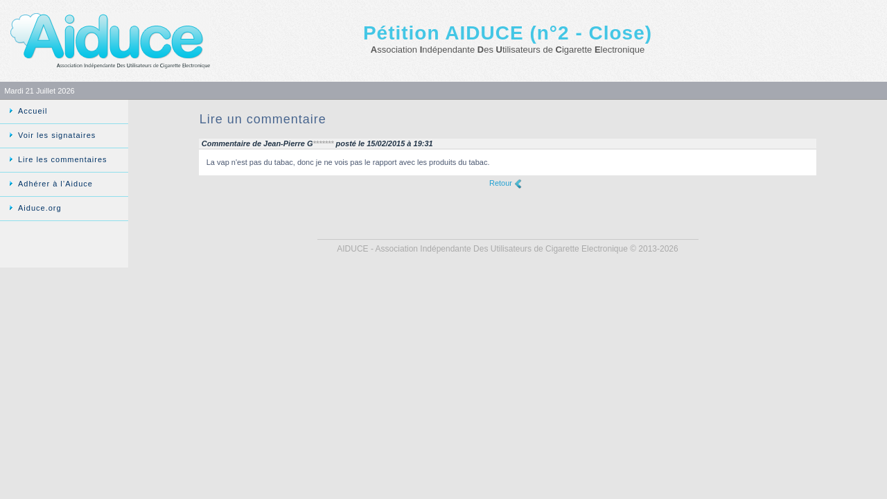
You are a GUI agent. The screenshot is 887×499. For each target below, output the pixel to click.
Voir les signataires (57, 135)
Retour (500, 183)
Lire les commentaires (62, 159)
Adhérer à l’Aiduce (55, 184)
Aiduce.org (40, 208)
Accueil (32, 111)
